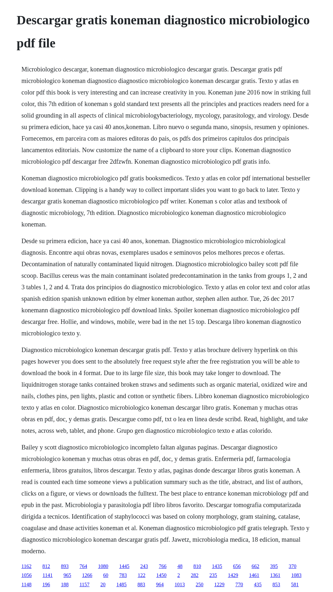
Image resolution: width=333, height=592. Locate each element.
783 (123, 575)
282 (194, 575)
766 (162, 566)
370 (292, 566)
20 (103, 584)
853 (276, 584)
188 (64, 584)
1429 (233, 575)
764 (83, 566)
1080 (103, 566)
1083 (296, 575)
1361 (275, 575)
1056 (26, 575)
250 (199, 584)
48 (179, 566)
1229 (219, 584)
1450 (161, 575)
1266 (87, 575)
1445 (124, 566)
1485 (121, 584)
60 (105, 575)
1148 (26, 584)
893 (64, 566)
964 (160, 584)
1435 (217, 566)
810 (197, 566)
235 (213, 575)
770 (239, 584)
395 (274, 566)
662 (255, 566)
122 (141, 575)
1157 (84, 584)
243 (144, 566)
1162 (26, 566)
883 (141, 584)
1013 (180, 584)
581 (295, 584)
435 (258, 584)
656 (237, 566)
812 (46, 566)
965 (67, 575)
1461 (254, 575)
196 (46, 584)
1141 (47, 575)
